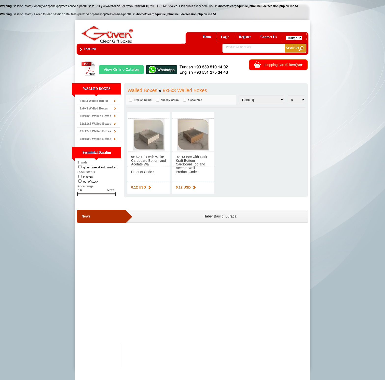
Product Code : (142, 172)
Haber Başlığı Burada (220, 216)
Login (225, 37)
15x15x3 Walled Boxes (95, 139)
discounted (195, 100)
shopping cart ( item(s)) (282, 65)
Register (245, 37)
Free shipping (142, 100)
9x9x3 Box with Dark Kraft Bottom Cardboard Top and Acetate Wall (191, 162)
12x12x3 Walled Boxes (95, 131)
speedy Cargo (170, 100)
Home (207, 37)
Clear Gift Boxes (117, 32)
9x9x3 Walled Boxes (94, 108)
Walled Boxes (142, 90)
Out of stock (90, 181)
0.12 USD (138, 187)
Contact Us (269, 37)
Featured (90, 49)
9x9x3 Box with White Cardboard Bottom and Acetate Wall (148, 160)
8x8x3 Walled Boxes (94, 101)
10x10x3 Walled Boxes (95, 116)
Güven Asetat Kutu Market (99, 167)
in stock (88, 177)
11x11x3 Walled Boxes (95, 123)
